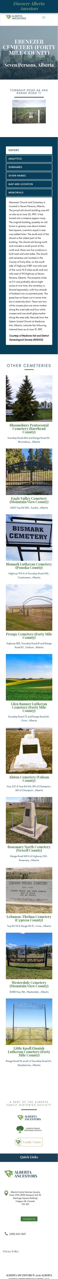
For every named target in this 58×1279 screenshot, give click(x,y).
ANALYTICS (15, 158)
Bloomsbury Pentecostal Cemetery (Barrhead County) (29, 428)
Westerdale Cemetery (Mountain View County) (29, 984)
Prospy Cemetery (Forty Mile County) (29, 636)
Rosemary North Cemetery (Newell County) (29, 848)
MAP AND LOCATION (21, 184)
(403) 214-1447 (14, 1235)
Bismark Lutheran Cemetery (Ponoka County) (29, 566)
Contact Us (29, 1218)
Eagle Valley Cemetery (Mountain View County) (29, 500)
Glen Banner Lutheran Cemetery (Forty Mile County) (29, 707)
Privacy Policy (11, 1251)
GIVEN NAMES (17, 175)
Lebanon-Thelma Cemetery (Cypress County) (29, 918)
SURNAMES (15, 167)
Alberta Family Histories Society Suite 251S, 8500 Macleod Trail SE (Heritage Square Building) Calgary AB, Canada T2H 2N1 (25, 1198)
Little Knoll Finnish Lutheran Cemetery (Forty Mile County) (29, 1051)
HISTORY (14, 150)
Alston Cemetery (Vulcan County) (29, 779)
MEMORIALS (16, 192)
